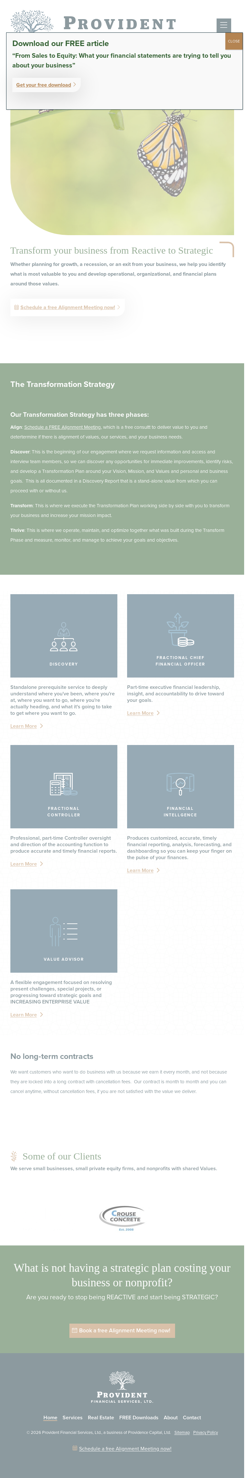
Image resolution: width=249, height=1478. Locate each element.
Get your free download (43, 85)
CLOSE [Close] (234, 41)
